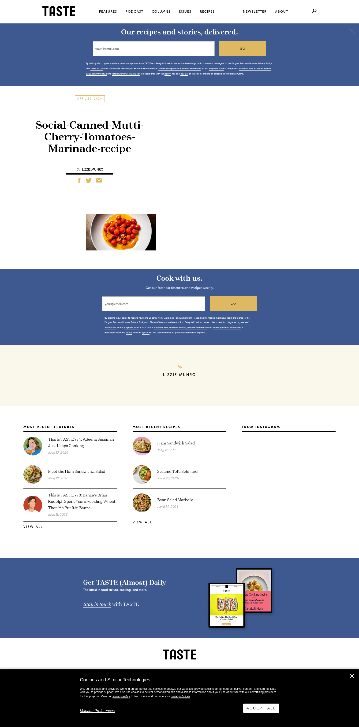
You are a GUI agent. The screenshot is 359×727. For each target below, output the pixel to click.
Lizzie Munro (92, 169)
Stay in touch (97, 603)
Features (108, 12)
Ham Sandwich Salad (176, 443)
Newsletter (255, 12)
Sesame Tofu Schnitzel (177, 471)
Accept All (261, 708)
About (281, 12)
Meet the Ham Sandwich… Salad (76, 471)
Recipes (207, 12)
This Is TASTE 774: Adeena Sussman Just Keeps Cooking (81, 442)
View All (33, 527)
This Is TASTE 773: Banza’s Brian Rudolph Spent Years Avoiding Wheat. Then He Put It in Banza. (82, 501)
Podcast (134, 12)
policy (168, 73)
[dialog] (179, 698)
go (243, 48)
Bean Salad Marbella (175, 499)
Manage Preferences (97, 711)
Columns (161, 12)
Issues (185, 12)
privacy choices (180, 696)
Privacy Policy (121, 696)
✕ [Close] (352, 676)
